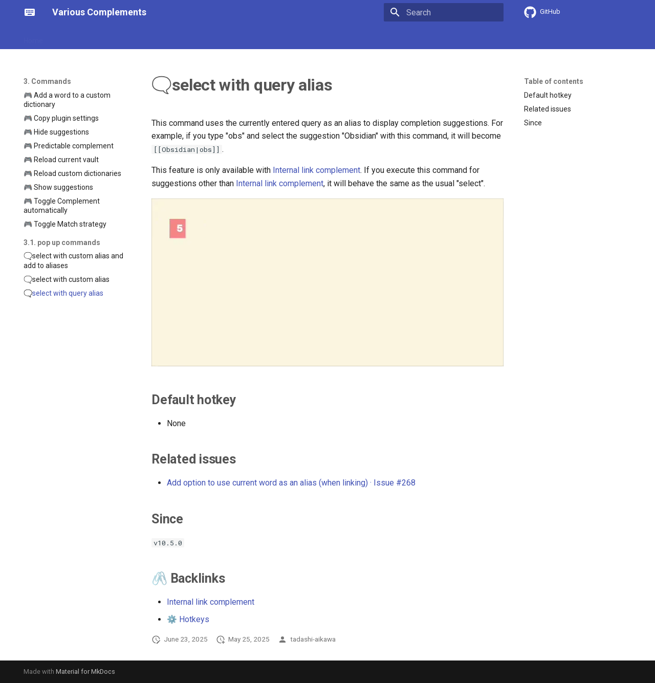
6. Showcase (319, 37)
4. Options (230, 37)
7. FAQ (362, 37)
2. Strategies (123, 37)
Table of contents (553, 81)
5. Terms (272, 37)
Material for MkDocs (85, 671)
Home (33, 37)
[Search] (444, 12)
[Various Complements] (29, 12)
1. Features (73, 37)
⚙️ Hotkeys (188, 619)
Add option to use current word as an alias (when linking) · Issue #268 (291, 483)
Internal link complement (316, 170)
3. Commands (179, 37)
